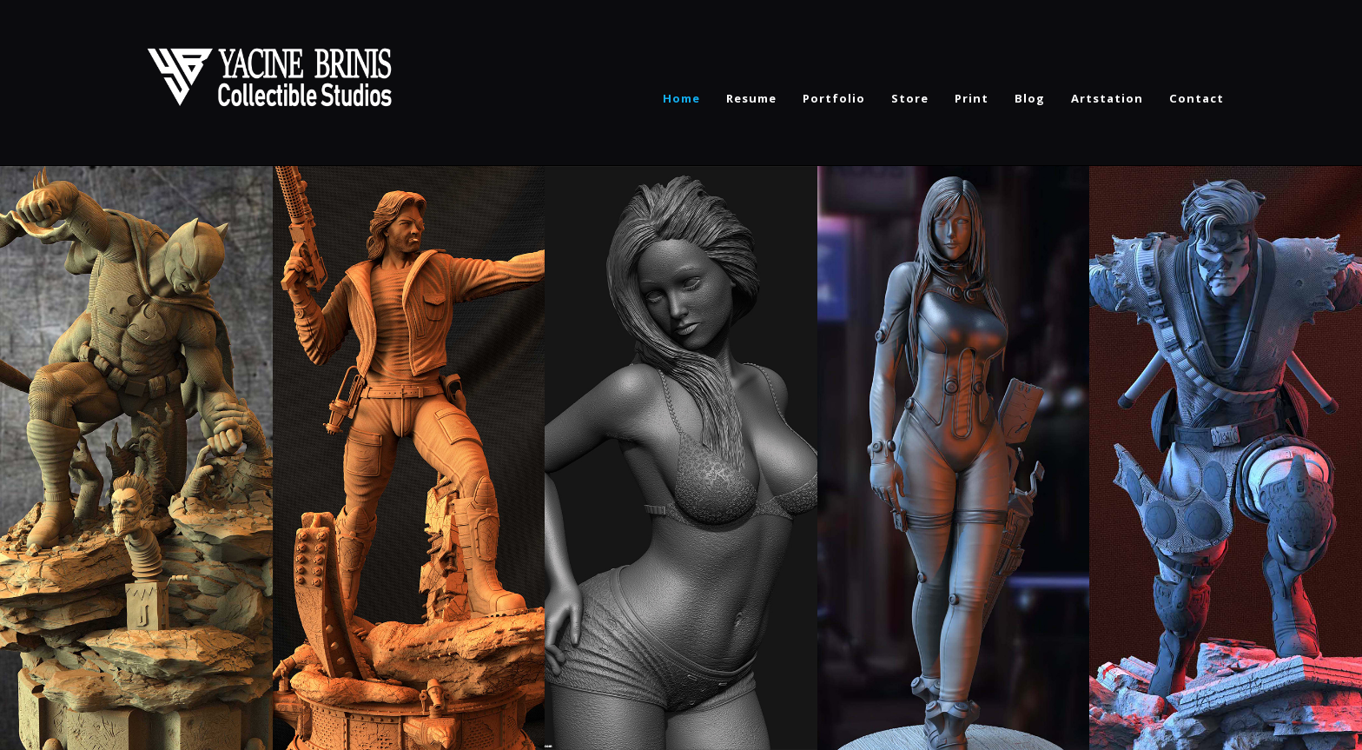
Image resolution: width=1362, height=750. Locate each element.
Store (910, 98)
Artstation (1107, 98)
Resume (751, 98)
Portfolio (834, 98)
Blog (1030, 98)
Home (681, 98)
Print (971, 98)
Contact (1196, 98)
